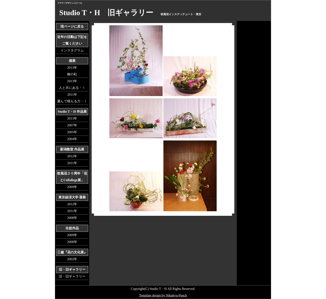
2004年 (72, 139)
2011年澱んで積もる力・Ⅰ (72, 98)
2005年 (72, 132)
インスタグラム (72, 50)
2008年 (72, 218)
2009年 (72, 187)
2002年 (72, 259)
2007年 (72, 125)
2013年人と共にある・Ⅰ (72, 84)
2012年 (72, 156)
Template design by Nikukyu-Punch (163, 295)
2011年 (72, 163)
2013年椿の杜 (72, 71)
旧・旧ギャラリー (72, 276)
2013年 (72, 118)
